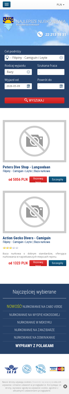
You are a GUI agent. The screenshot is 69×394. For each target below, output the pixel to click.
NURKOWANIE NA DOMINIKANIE (34, 337)
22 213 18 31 (55, 34)
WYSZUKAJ (34, 100)
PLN (60, 4)
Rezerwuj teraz (38, 179)
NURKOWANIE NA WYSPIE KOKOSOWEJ (34, 315)
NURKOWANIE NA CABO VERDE (34, 307)
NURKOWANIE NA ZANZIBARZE (35, 330)
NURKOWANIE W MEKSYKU (34, 322)
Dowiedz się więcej (41, 382)
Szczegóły (57, 179)
